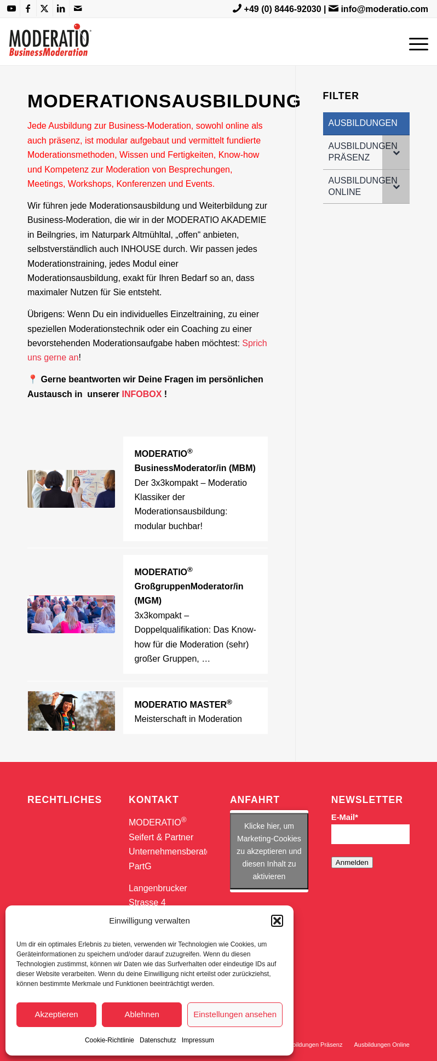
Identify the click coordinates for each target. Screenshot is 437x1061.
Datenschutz (158, 1040)
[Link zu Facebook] (28, 8)
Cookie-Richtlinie (109, 1040)
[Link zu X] (45, 8)
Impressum (198, 1040)
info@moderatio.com (384, 9)
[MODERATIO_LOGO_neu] (50, 47)
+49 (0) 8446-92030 (282, 9)
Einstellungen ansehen (235, 1014)
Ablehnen (141, 1014)
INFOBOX (142, 394)
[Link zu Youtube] (12, 8)
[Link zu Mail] (78, 8)
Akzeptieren (56, 1014)
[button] (277, 920)
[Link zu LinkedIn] (61, 8)
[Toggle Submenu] (396, 152)
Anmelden (352, 862)
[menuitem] (416, 41)
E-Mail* (344, 817)
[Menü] (416, 41)
